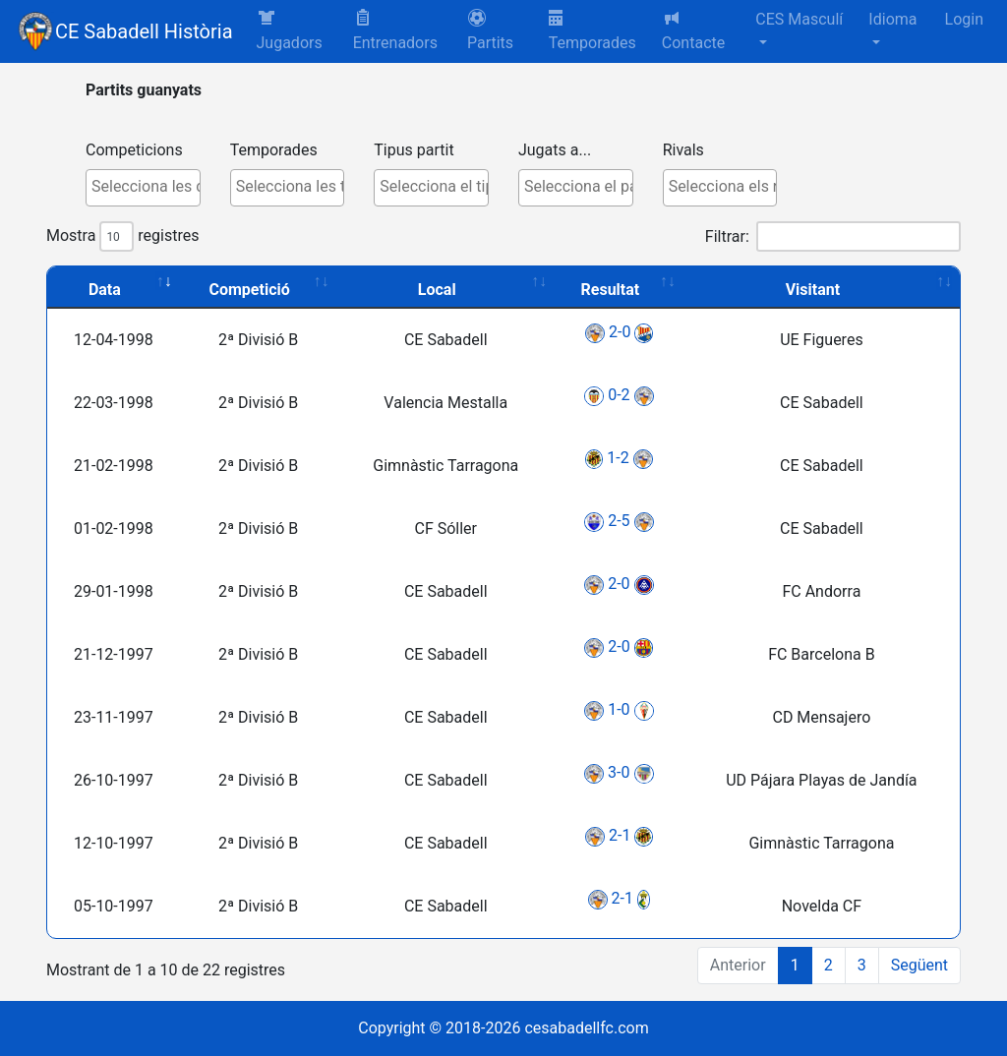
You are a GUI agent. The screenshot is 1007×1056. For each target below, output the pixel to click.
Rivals (683, 150)
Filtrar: (833, 236)
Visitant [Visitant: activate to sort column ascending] (813, 289)
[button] (500, 31)
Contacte (693, 30)
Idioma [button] (892, 19)
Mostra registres (122, 236)
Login (964, 19)
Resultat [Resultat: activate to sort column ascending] (610, 289)
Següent (919, 965)
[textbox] (148, 187)
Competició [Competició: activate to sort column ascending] (249, 289)
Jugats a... (554, 150)
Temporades (592, 31)
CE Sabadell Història (144, 31)
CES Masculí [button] (799, 19)
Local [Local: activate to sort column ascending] (437, 289)
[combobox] (143, 187)
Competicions (134, 150)
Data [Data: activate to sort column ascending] (105, 289)
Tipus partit (413, 150)
